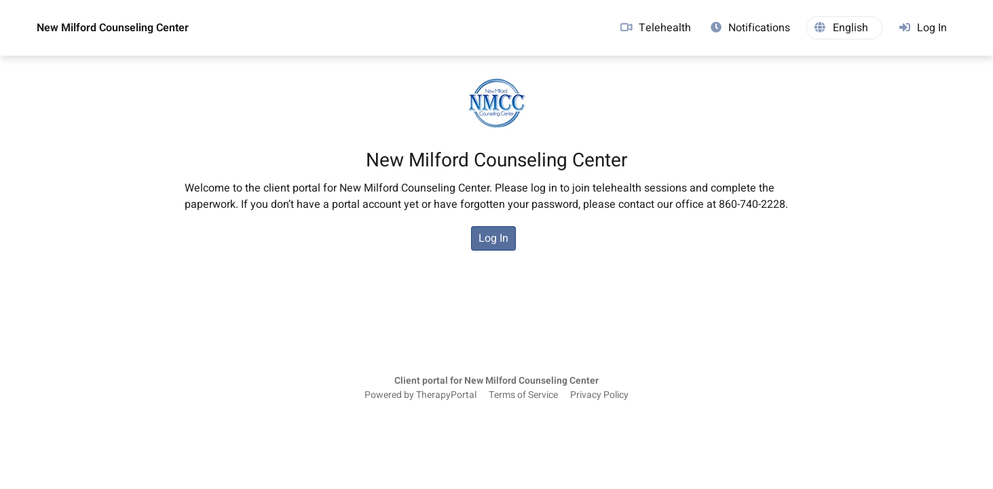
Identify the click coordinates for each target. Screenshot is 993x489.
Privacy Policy (599, 395)
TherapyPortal (446, 395)
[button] (844, 27)
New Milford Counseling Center (113, 28)
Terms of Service (523, 395)
